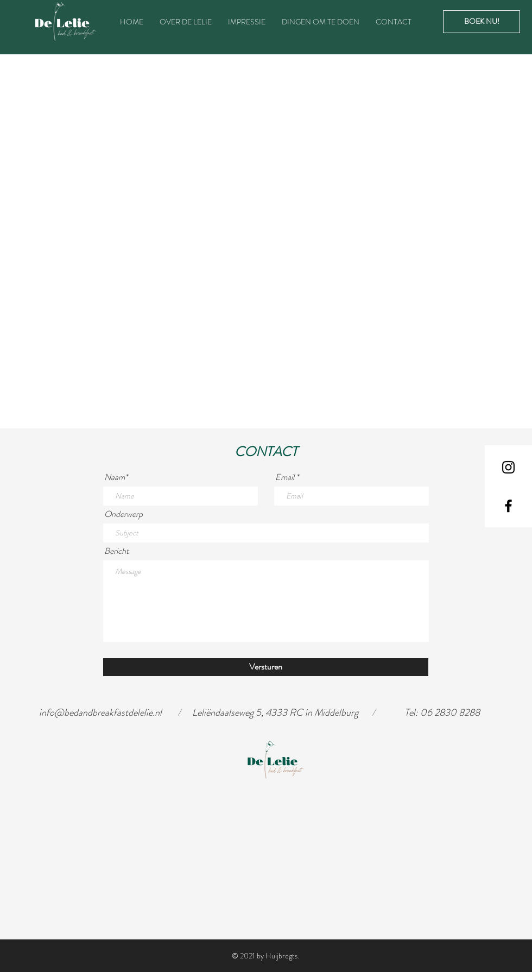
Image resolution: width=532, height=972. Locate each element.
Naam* (116, 477)
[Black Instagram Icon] (508, 467)
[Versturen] (265, 667)
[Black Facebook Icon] (508, 505)
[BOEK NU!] (481, 21)
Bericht (116, 551)
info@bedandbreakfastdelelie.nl (100, 712)
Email (284, 477)
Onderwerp (123, 514)
